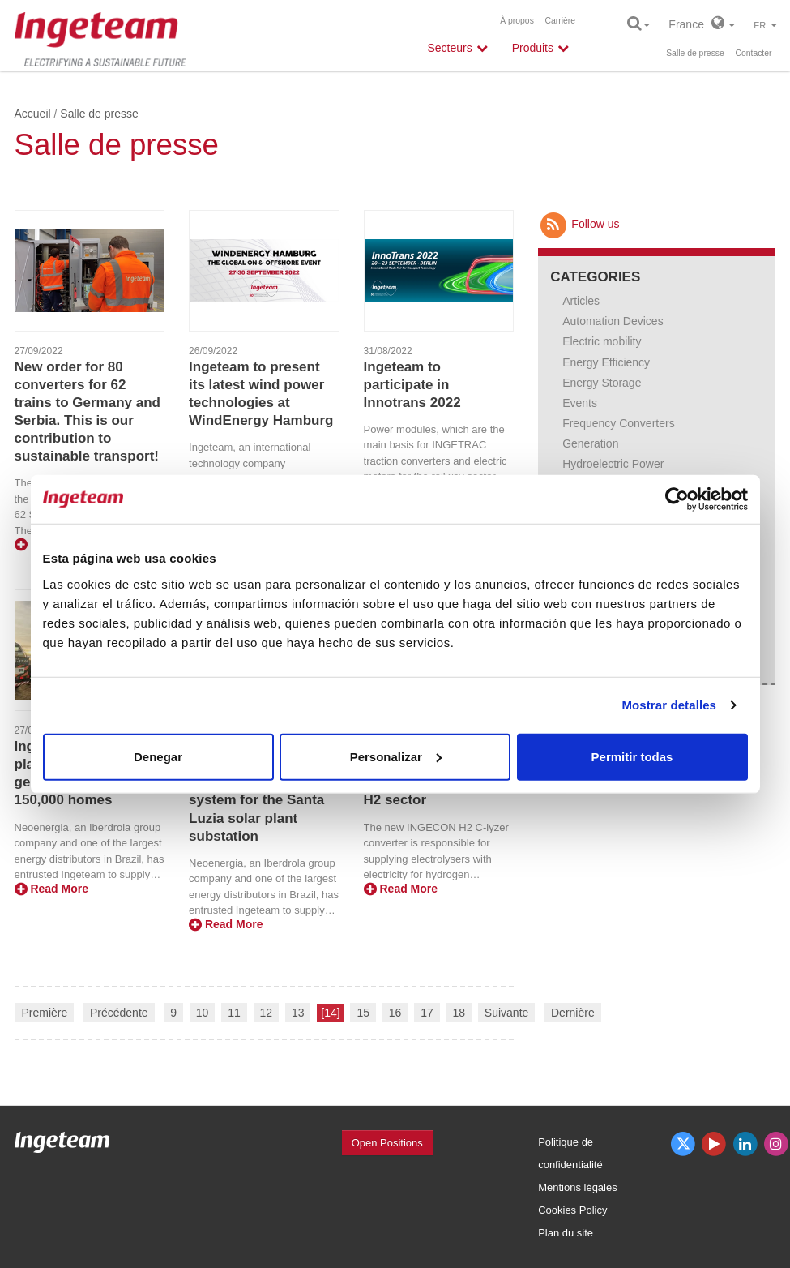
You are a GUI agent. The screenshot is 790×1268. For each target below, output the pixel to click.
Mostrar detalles (668, 705)
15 (363, 1012)
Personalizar (396, 756)
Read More (51, 888)
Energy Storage (601, 382)
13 (298, 1012)
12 (266, 1012)
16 (395, 1012)
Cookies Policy (572, 1210)
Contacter (753, 53)
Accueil (33, 113)
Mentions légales (577, 1187)
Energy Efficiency (606, 362)
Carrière (559, 20)
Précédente (119, 1012)
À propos (517, 20)
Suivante (506, 1012)
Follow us (578, 223)
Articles (581, 300)
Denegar (158, 756)
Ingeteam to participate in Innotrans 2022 (412, 384)
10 (202, 1012)
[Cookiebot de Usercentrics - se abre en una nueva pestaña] (677, 499)
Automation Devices (613, 321)
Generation (590, 443)
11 (234, 1012)
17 (427, 1012)
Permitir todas (632, 756)
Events (579, 402)
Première (45, 1012)
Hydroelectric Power (613, 463)
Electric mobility (601, 341)
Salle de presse (695, 53)
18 (458, 1012)
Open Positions (387, 1143)
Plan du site (565, 1233)
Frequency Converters (618, 423)
